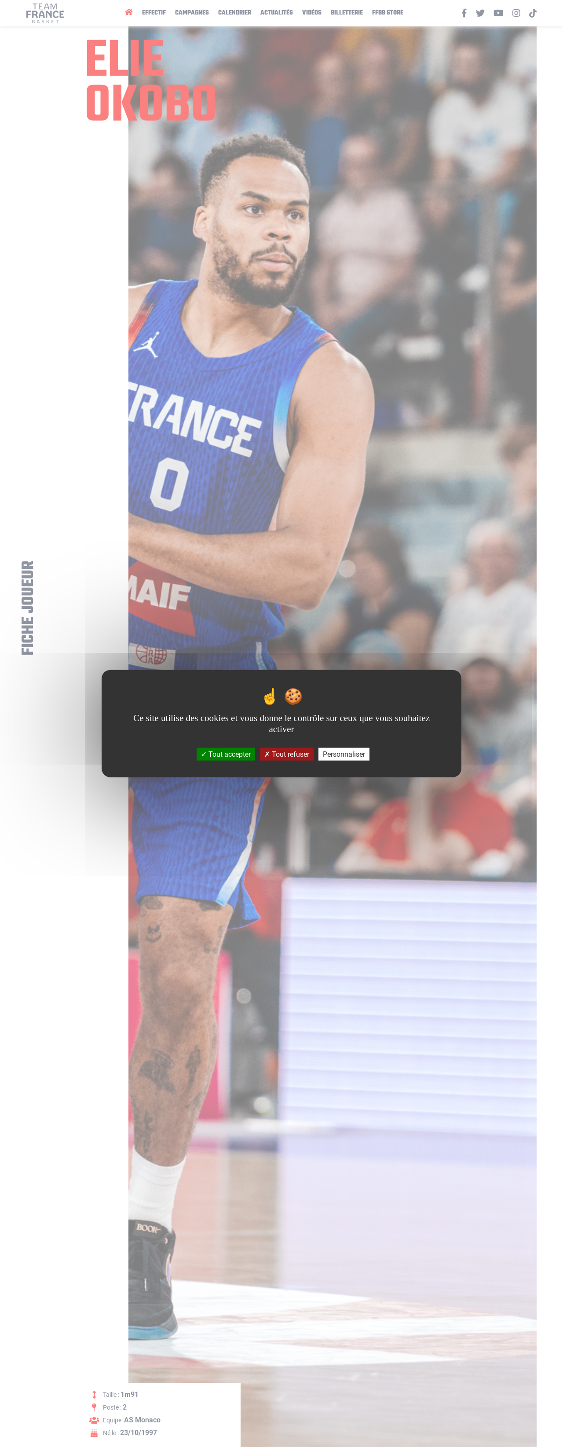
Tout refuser (286, 754)
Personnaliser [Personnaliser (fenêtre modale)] (344, 754)
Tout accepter (226, 754)
